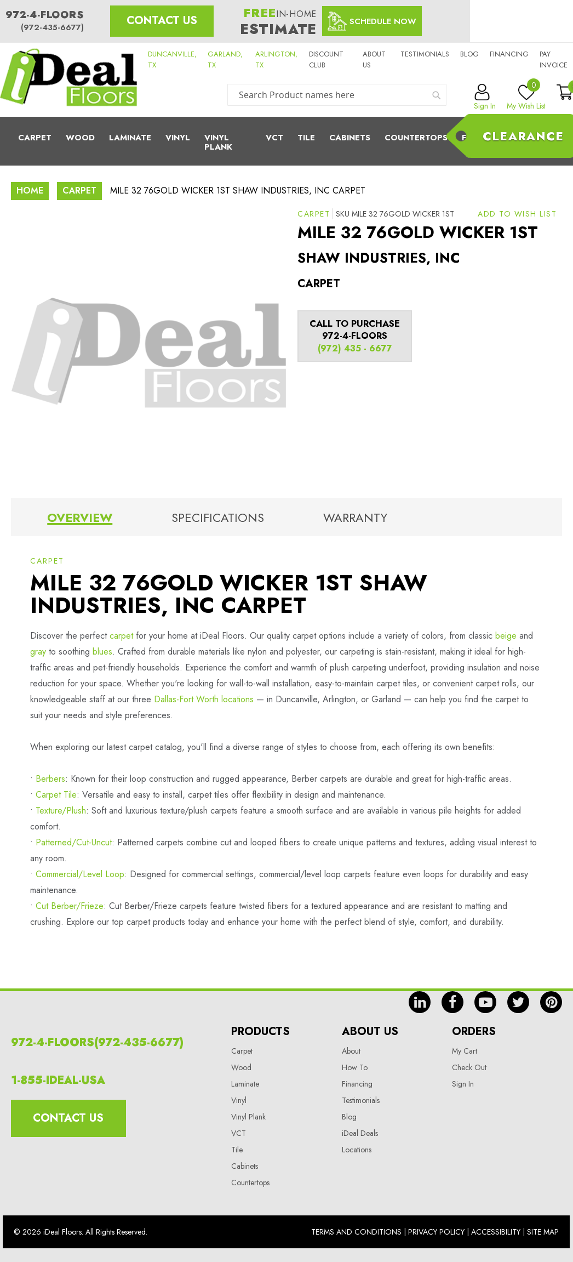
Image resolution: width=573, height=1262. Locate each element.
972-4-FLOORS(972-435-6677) (97, 1042)
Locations (356, 1149)
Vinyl (177, 138)
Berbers (50, 778)
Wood (80, 138)
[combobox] (336, 95)
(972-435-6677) (52, 27)
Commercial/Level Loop (80, 874)
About (351, 1050)
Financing (509, 54)
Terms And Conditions (356, 1231)
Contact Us (162, 21)
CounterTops (416, 138)
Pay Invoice (554, 59)
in (420, 1002)
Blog (469, 54)
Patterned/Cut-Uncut (74, 842)
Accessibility (495, 1231)
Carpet (34, 138)
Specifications (217, 517)
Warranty (355, 517)
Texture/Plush (61, 810)
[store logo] (68, 79)
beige (506, 635)
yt (485, 1002)
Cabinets (349, 138)
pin (551, 1002)
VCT (238, 1133)
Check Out (469, 1067)
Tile (306, 138)
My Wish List (526, 97)
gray (38, 651)
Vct (274, 138)
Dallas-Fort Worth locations (204, 699)
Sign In (463, 1083)
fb (452, 1002)
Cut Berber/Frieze (70, 906)
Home (29, 190)
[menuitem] (286, 141)
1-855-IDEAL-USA (58, 1080)
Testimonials (424, 54)
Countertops (250, 1182)
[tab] (80, 520)
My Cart (464, 1050)
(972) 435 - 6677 (355, 348)
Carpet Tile (56, 794)
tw (518, 1002)
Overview (79, 517)
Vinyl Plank (218, 142)
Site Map (543, 1231)
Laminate (130, 138)
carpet (121, 635)
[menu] (286, 141)
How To (355, 1067)
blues (102, 651)
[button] (517, 213)
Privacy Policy (436, 1231)
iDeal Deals (360, 1133)
